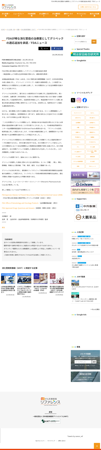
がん (78, 141)
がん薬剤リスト (44, 14)
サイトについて (81, 14)
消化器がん (92, 112)
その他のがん (92, 136)
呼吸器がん (92, 122)
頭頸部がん (92, 127)
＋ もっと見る (95, 304)
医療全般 (92, 151)
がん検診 (92, 156)
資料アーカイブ (68, 14)
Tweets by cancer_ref (75, 431)
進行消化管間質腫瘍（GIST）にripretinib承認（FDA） (41, 283)
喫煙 (78, 161)
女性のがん (78, 112)
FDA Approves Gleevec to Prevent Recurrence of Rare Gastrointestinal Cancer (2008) (32, 189)
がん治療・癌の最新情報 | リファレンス (22, 447)
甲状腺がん (78, 132)
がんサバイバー (78, 107)
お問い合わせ (62, 435)
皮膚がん (78, 127)
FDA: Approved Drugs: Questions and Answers (18, 203)
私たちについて (40, 435)
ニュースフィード (18, 14)
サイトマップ (51, 435)
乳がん (92, 107)
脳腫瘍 (92, 132)
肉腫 (78, 122)
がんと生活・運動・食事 (92, 146)
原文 (3, 222)
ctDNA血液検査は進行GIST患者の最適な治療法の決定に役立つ (8, 284)
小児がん (78, 136)
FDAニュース (92, 161)
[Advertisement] (86, 71)
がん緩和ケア (78, 146)
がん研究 (78, 151)
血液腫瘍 (78, 117)
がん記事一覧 (6, 14)
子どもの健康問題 (78, 156)
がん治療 (92, 141)
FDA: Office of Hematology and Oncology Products (20, 198)
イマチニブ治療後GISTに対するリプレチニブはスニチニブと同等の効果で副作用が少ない (24, 285)
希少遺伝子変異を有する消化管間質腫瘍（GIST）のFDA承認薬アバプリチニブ (57, 284)
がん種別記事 (56, 14)
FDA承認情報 (31, 14)
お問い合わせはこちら (88, 7)
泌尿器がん (92, 117)
